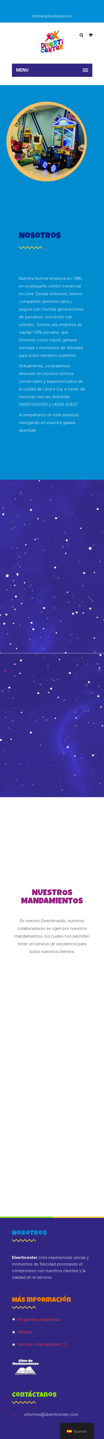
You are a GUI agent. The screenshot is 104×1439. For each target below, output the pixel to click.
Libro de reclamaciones (42, 1344)
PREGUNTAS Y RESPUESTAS (39, 1319)
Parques (24, 1331)
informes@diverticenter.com (52, 16)
